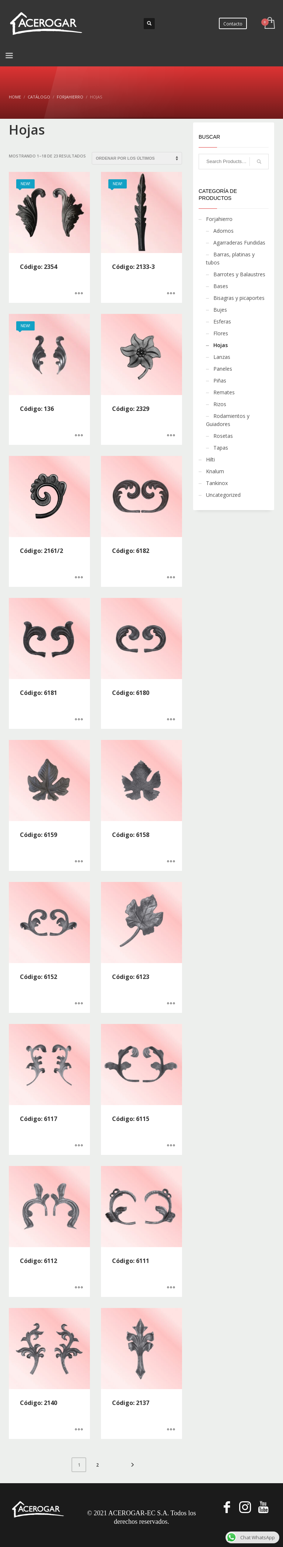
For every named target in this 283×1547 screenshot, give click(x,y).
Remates (224, 392)
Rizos (219, 404)
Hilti (210, 459)
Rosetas (223, 435)
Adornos (223, 230)
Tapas (220, 447)
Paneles (222, 368)
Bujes (220, 309)
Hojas (220, 345)
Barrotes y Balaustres (239, 274)
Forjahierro (219, 218)
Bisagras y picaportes (239, 297)
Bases (220, 286)
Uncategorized (223, 494)
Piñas (219, 380)
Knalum (215, 471)
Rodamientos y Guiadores (227, 420)
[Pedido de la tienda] (137, 158)
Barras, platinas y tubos (230, 258)
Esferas (222, 321)
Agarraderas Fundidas (239, 242)
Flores (220, 333)
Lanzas (221, 356)
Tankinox (217, 483)
